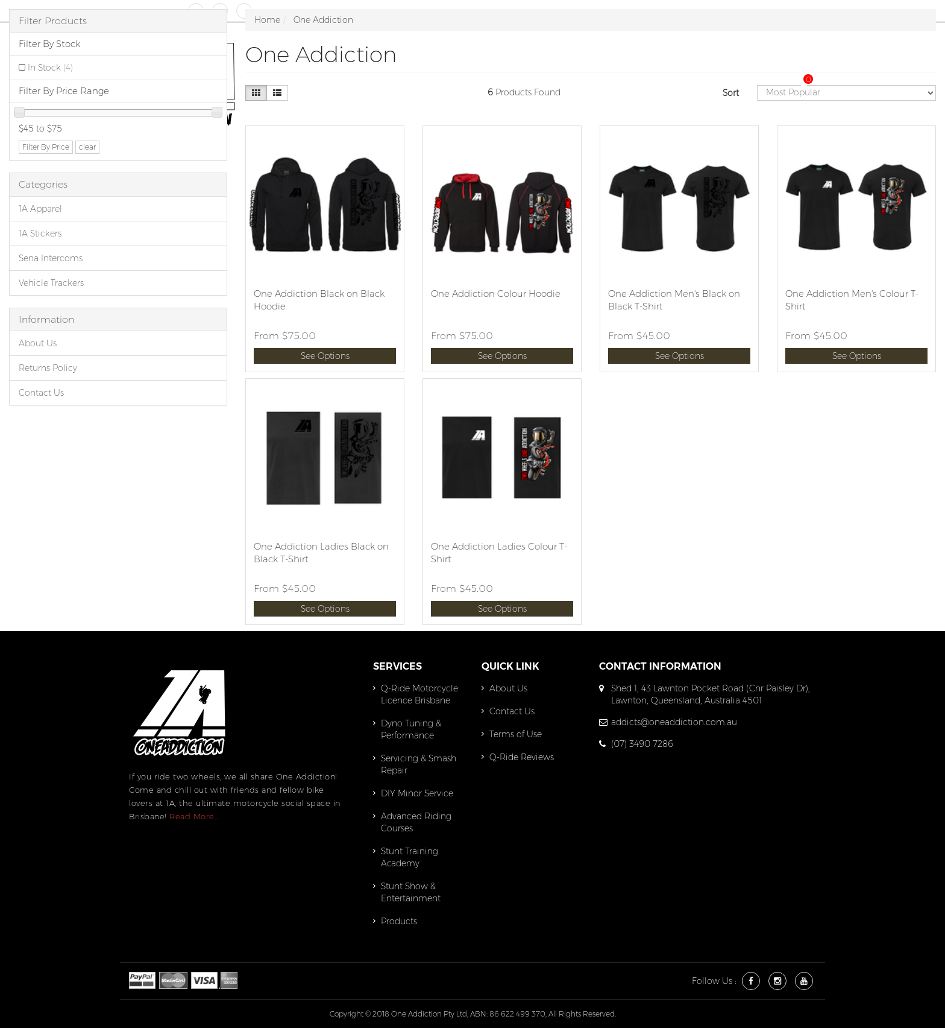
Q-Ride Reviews (521, 757)
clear (87, 146)
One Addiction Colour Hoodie (495, 293)
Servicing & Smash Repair (418, 764)
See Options (325, 356)
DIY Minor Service (417, 793)
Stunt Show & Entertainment (411, 892)
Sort (731, 92)
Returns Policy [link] (48, 368)
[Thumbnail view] (256, 93)
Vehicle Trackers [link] (51, 283)
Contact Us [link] (41, 392)
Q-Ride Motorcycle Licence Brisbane (419, 694)
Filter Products (53, 21)
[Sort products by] (846, 93)
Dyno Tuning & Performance (411, 729)
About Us (508, 688)
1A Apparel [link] (40, 208)
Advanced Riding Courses (416, 822)
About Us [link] (38, 343)
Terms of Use (515, 734)
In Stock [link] (50, 67)
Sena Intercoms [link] (51, 258)
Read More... (194, 816)
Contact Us (512, 711)
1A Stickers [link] (40, 233)
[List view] (277, 93)
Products (399, 921)
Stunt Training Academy (409, 857)
